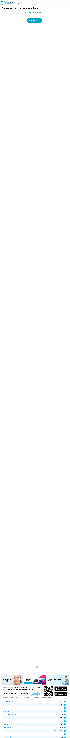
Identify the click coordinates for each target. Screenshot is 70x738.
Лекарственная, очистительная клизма (12, 717)
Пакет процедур (27, 697)
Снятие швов (6, 724)
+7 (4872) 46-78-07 (35, 13)
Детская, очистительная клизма (10, 721)
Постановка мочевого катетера (11, 730)
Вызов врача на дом (45, 697)
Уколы (11, 697)
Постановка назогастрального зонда (12, 727)
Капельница (6, 711)
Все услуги (5, 697)
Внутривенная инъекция (9, 707)
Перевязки (36, 697)
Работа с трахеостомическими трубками (13, 734)
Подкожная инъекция (8, 701)
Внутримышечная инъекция (9, 704)
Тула (2, 4)
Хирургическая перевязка (9, 714)
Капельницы (18, 697)
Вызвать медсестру (34, 20)
